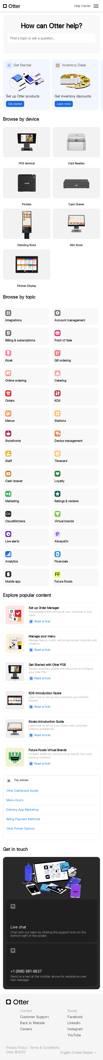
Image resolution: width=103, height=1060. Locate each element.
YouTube (74, 1035)
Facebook (75, 1017)
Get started (15, 103)
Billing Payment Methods (23, 819)
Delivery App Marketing (22, 809)
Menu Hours (14, 800)
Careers (26, 1029)
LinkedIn (74, 1023)
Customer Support (34, 1017)
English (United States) (78, 1053)
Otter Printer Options (20, 828)
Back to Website (32, 1023)
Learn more (64, 103)
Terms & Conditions (44, 1048)
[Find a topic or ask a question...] (51, 38)
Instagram (75, 1029)
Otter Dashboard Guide (22, 790)
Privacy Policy (16, 1048)
